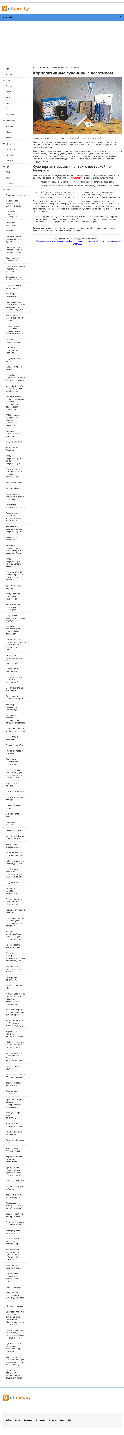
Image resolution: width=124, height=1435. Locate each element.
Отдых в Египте (13, 882)
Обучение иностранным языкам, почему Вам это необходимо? (15, 957)
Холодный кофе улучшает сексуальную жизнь (15, 1115)
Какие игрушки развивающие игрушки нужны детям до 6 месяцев (15, 330)
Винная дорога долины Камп (13, 259)
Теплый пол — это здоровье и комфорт (15, 278)
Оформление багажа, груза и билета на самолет (15, 203)
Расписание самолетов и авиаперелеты (12, 214)
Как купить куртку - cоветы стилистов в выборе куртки (15, 1012)
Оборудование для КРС (14, 986)
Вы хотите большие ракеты (15, 1141)
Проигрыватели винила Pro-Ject (13, 946)
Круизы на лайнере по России (14, 784)
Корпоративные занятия (13, 823)
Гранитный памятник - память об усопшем (15, 269)
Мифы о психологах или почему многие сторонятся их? (15, 1044)
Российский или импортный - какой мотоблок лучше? (14, 1205)
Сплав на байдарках (15, 791)
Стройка (10, 80)
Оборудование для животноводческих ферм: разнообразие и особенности (15, 1334)
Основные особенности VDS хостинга (14, 350)
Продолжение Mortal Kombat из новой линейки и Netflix (15, 250)
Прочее (9, 155)
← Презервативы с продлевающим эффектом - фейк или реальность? (66, 241)
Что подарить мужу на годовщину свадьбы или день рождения (15, 922)
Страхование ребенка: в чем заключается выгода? (12, 1277)
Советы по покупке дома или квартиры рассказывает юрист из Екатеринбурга (15, 1361)
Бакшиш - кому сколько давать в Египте (14, 969)
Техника (9, 126)
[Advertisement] (62, 41)
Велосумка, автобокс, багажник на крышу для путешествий (15, 659)
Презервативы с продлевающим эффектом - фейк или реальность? (14, 1171)
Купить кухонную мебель (13, 586)
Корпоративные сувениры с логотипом (14, 1159)
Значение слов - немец (13, 815)
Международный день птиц (13, 1231)
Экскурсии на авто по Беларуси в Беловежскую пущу (15, 1023)
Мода (8, 132)
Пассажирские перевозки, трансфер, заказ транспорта (13, 517)
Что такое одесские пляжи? (15, 798)
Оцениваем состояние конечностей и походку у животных (15, 719)
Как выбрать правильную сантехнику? (12, 707)
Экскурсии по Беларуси (12, 448)
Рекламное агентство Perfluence (15, 506)
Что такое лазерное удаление (15, 752)
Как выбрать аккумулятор (12, 294)
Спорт (9, 178)
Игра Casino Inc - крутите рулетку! (13, 1266)
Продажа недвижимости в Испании (13, 433)
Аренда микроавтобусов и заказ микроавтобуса (14, 459)
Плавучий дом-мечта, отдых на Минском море (13, 1241)
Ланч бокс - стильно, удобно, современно (15, 729)
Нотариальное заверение (12, 738)
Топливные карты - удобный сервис (14, 1196)
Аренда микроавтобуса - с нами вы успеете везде (14, 563)
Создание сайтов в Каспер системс (14, 1215)
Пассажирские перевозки (12, 538)
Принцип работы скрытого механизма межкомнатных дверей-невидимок (15, 306)
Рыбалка (10, 183)
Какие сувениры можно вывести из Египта (14, 318)
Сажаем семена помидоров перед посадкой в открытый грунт (14, 473)
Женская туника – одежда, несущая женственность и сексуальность (14, 774)
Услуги (9, 91)
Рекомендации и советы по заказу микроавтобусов (14, 529)
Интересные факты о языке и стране (15, 837)
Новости (10, 114)
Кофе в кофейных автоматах (14, 1133)
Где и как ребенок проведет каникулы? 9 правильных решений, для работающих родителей (15, 403)
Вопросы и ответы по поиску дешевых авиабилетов (15, 388)
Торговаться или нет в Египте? (13, 1084)
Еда (7, 109)
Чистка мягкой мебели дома (12, 670)
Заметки (10, 189)
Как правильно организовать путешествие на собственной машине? (13, 1254)
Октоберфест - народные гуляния (14, 340)
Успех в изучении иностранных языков (15, 853)
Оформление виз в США (14, 1067)
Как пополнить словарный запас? (14, 845)
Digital (8, 172)
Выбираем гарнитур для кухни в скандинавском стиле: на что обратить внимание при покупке (15, 1318)
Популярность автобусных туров (14, 697)
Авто (8, 69)
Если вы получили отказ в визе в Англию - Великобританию (14, 1057)
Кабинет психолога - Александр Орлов (15, 862)
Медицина (10, 120)
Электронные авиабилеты (12, 978)
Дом (8, 97)
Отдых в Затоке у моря (14, 359)
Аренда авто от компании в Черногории (13, 596)
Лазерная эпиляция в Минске (15, 911)
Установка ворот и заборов (14, 1187)
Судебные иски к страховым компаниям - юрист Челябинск (15, 1347)
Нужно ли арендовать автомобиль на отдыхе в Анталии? (14, 1374)
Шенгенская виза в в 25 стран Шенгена (15, 1075)
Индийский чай (12, 488)
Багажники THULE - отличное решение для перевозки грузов (15, 576)
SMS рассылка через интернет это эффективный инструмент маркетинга (15, 420)
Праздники (11, 143)
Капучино (10, 230)
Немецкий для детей (15, 830)
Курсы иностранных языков (15, 368)
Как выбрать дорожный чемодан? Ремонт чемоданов (15, 377)
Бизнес (9, 74)
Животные (10, 149)
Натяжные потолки (15, 1180)
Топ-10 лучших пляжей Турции (13, 1149)
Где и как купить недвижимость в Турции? (13, 239)
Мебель (9, 137)
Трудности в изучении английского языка (14, 1034)
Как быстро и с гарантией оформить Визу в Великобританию (14, 873)
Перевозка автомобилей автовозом (12, 761)
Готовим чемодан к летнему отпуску (15, 1223)
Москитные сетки (14, 482)
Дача (8, 103)
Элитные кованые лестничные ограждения (14, 607)
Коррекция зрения (14, 1287)
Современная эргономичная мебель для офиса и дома (15, 1296)
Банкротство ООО (14, 745)
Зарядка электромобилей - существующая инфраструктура (14, 935)
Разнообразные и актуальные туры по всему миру (15, 496)
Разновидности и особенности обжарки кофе (14, 901)
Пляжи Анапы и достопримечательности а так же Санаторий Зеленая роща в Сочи (17, 644)
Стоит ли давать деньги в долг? (13, 286)
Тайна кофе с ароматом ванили (14, 1124)
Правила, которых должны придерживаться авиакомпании (14, 1103)
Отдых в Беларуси (14, 441)
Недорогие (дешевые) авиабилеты (11, 891)
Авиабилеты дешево (15, 195)
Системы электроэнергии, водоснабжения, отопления (13, 630)
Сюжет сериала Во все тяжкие (14, 689)
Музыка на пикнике (14, 1306)
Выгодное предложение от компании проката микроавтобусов (14, 549)
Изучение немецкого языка (15, 806)
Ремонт (9, 160)
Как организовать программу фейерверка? (14, 679)
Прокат (9, 166)
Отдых (9, 86)
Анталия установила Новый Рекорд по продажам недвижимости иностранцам (15, 999)
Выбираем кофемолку (11, 223)
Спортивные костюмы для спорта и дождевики (15, 618)
